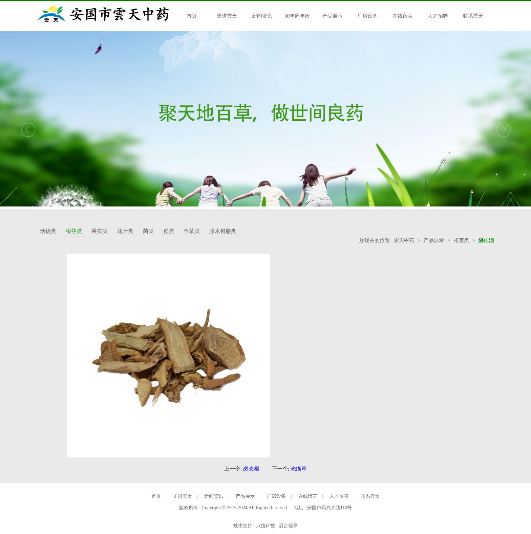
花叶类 (125, 231)
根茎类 (74, 231)
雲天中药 (404, 240)
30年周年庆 (297, 16)
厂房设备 (367, 16)
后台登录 (288, 525)
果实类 (99, 231)
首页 (192, 16)
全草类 (192, 231)
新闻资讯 (262, 16)
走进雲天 (227, 16)
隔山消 (486, 240)
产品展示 (332, 16)
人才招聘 (438, 16)
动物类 (48, 231)
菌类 (148, 231)
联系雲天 (473, 16)
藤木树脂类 (222, 231)
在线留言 (402, 16)
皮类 (168, 231)
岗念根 (251, 469)
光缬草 (299, 469)
